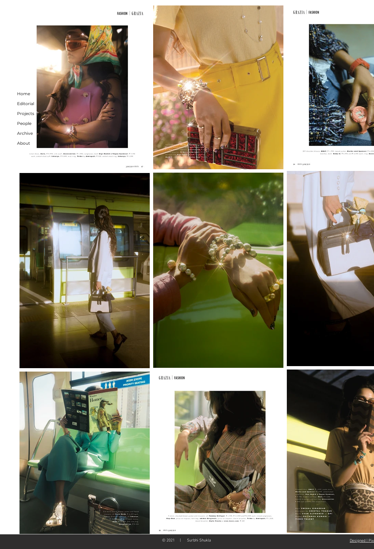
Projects (25, 113)
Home (23, 93)
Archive (25, 133)
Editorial (25, 103)
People (24, 123)
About (23, 143)
